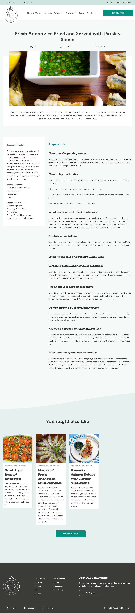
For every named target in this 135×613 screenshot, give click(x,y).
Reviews (37, 586)
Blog (81, 13)
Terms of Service (58, 578)
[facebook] (29, 608)
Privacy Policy (57, 590)
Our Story (71, 13)
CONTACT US (27, 3)
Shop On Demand (53, 13)
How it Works (34, 13)
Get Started (118, 13)
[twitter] (11, 608)
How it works (39, 578)
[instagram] (48, 608)
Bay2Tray (55, 582)
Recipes (91, 13)
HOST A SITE (11, 3)
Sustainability (57, 586)
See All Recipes (70, 533)
